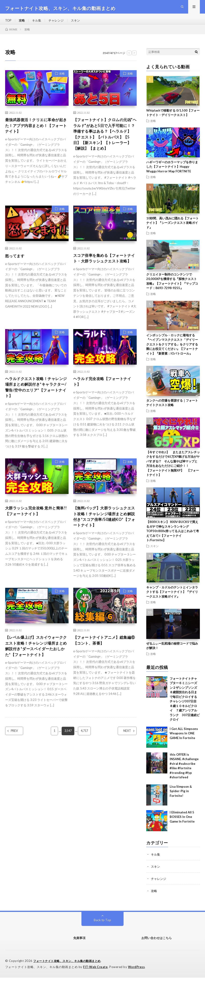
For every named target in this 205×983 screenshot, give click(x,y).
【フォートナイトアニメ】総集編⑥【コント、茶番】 (103, 669)
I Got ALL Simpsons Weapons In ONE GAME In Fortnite (184, 739)
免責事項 (79, 944)
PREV (18, 767)
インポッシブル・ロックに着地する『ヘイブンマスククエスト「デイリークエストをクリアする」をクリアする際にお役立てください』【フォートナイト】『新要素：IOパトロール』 (172, 350)
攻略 (22, 23)
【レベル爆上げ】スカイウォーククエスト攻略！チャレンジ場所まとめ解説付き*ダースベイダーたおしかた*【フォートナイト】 (36, 678)
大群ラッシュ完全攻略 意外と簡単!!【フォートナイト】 (36, 537)
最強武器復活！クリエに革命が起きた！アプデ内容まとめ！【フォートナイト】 (35, 132)
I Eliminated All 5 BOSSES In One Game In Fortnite (182, 822)
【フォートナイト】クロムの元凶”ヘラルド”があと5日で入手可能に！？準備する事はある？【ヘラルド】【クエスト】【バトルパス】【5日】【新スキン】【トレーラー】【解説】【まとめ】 (104, 145)
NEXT (123, 767)
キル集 (38, 23)
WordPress (138, 972)
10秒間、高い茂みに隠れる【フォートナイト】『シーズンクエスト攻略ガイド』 (172, 228)
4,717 (85, 767)
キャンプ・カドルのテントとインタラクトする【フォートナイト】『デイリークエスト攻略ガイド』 (172, 597)
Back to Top (102, 926)
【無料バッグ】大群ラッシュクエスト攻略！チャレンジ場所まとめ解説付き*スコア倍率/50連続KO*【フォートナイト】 (103, 543)
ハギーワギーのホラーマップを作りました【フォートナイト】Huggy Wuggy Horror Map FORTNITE (172, 172)
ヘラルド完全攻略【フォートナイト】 (103, 405)
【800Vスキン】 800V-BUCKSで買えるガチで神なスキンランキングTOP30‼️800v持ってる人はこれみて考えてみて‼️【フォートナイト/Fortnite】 (172, 537)
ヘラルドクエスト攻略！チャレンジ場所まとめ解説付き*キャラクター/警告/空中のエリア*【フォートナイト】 (36, 412)
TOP (8, 23)
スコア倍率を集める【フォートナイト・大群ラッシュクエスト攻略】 (103, 278)
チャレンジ (58, 23)
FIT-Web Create (95, 972)
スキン (79, 23)
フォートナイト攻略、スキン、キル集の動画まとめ (69, 966)
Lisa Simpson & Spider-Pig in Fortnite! (181, 797)
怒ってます (16, 271)
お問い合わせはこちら (156, 944)
